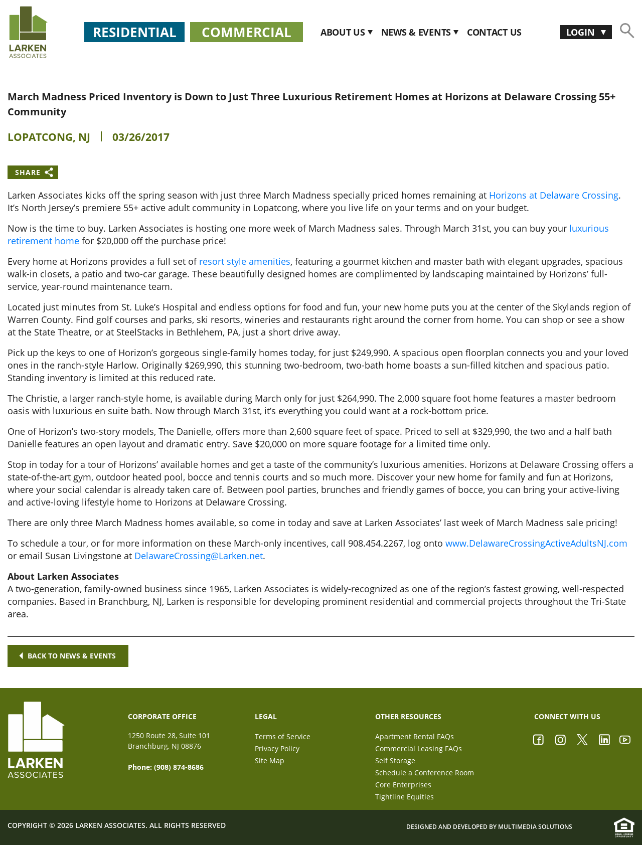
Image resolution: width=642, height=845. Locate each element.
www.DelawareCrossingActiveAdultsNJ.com (536, 543)
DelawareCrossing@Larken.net (198, 556)
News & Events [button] (417, 32)
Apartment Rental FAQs (414, 736)
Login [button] (581, 32)
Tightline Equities (404, 796)
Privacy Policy (277, 748)
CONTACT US (494, 32)
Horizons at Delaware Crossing (553, 195)
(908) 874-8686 (179, 767)
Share (28, 172)
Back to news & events (68, 655)
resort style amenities (244, 261)
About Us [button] (344, 32)
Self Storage (395, 760)
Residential (135, 32)
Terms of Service (282, 736)
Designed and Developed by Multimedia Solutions (489, 827)
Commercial (246, 32)
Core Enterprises (403, 784)
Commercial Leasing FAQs (418, 748)
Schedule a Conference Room (424, 772)
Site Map (269, 760)
